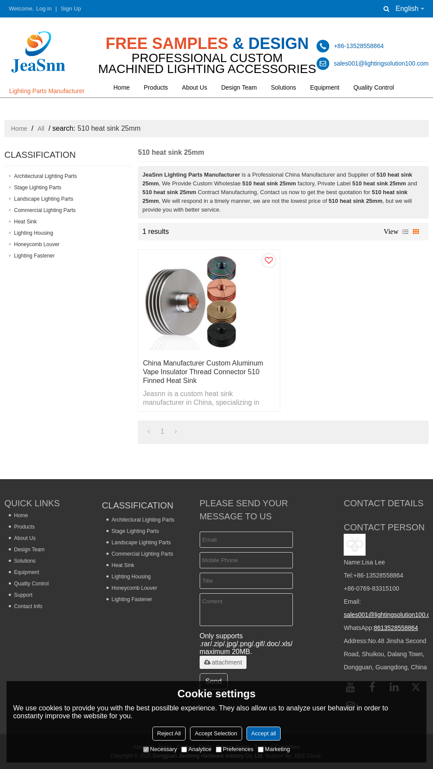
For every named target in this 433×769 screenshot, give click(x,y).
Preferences (234, 749)
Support (23, 595)
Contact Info (28, 606)
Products (156, 87)
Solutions (283, 87)
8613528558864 (396, 627)
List (405, 231)
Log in (44, 8)
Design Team (239, 87)
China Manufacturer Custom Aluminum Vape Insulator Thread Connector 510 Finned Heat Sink (203, 371)
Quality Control (373, 87)
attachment (223, 662)
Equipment (324, 87)
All (41, 128)
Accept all (263, 733)
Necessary (160, 749)
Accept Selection (216, 733)
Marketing (274, 749)
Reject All (169, 733)
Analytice (196, 749)
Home (121, 87)
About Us (195, 87)
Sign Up (71, 8)
